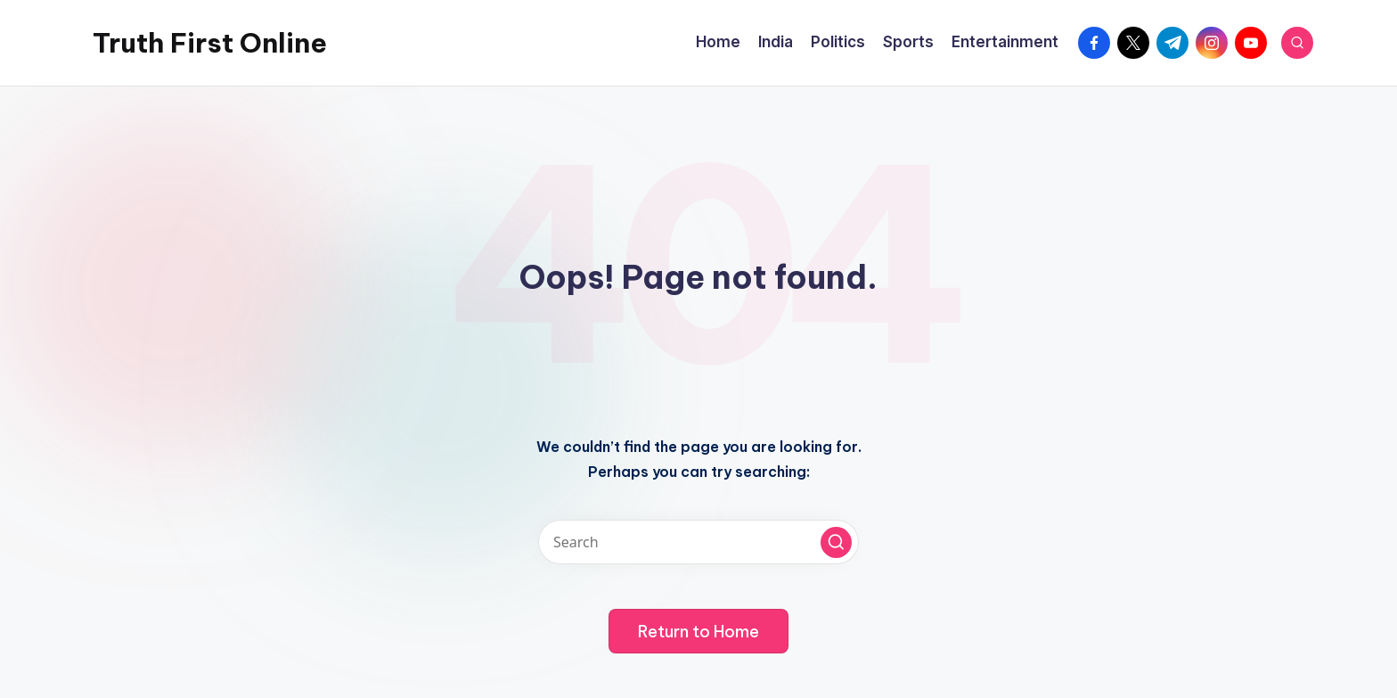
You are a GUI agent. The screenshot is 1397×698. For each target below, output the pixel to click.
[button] (836, 542)
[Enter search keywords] (698, 542)
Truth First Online (210, 43)
